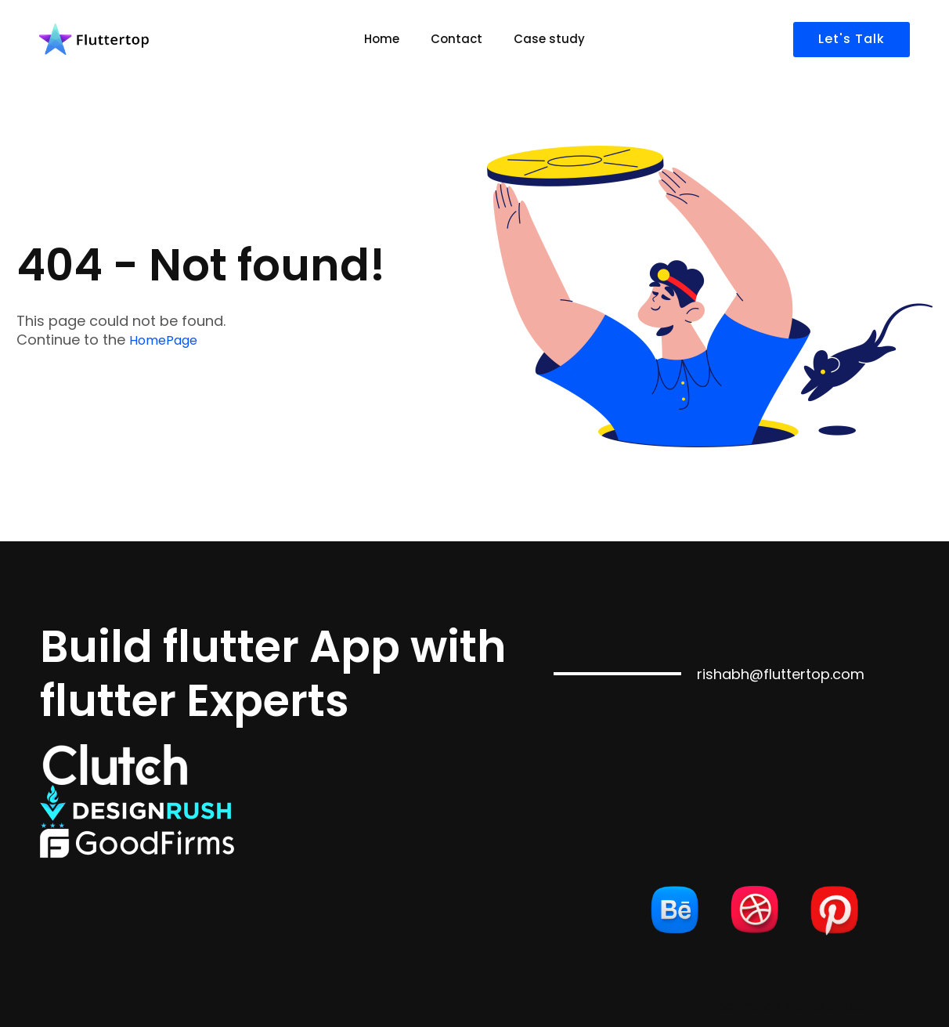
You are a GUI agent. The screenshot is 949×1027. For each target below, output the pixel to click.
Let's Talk (851, 39)
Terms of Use (825, 1006)
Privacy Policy (737, 1006)
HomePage (163, 340)
